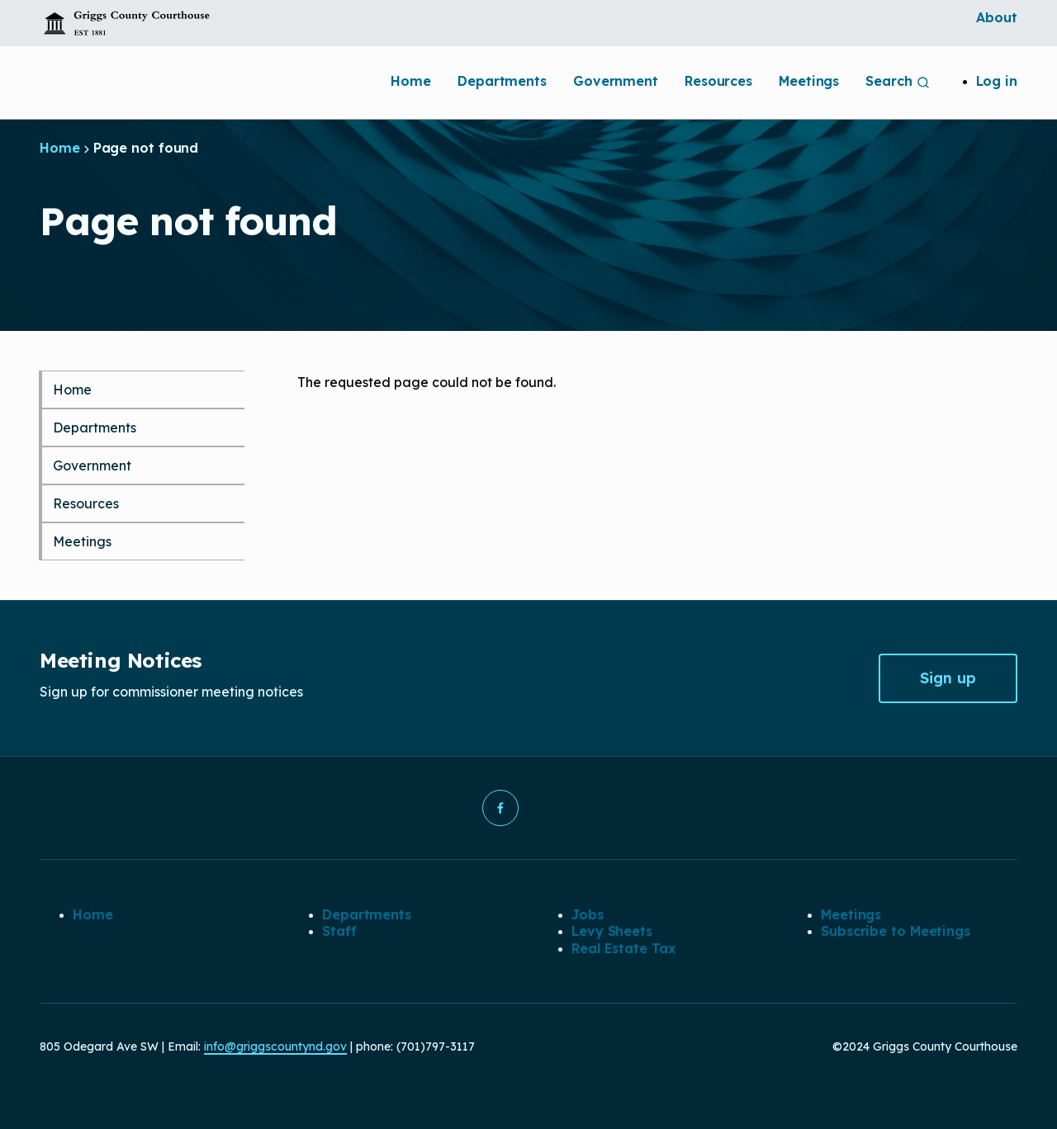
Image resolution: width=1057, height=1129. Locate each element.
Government (615, 81)
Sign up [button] (948, 677)
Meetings (809, 81)
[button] (500, 808)
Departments (502, 81)
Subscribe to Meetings (895, 931)
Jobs (587, 914)
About (996, 17)
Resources (718, 81)
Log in (996, 81)
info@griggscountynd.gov (275, 1046)
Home (411, 81)
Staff (339, 931)
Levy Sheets (611, 931)
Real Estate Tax (623, 948)
